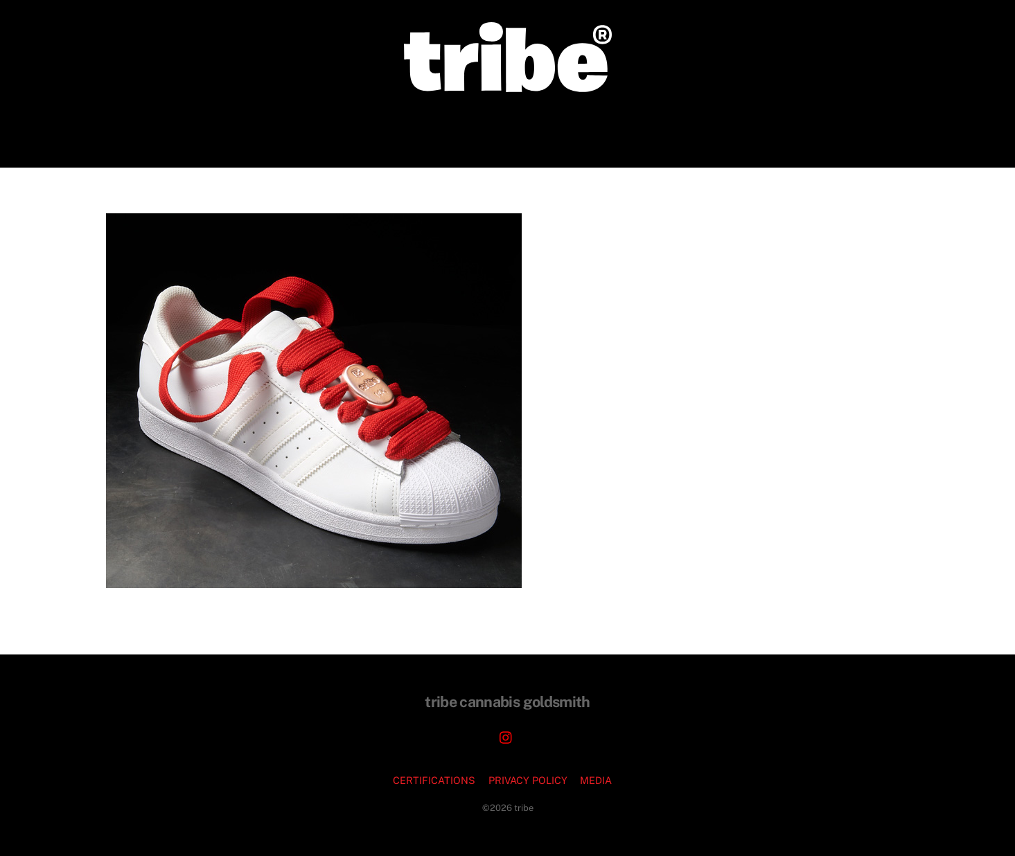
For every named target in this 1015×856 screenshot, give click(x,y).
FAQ (670, 129)
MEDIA (596, 780)
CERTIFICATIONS (434, 780)
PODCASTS (609, 129)
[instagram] (506, 736)
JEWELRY (531, 129)
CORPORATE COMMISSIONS (410, 129)
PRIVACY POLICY (527, 780)
